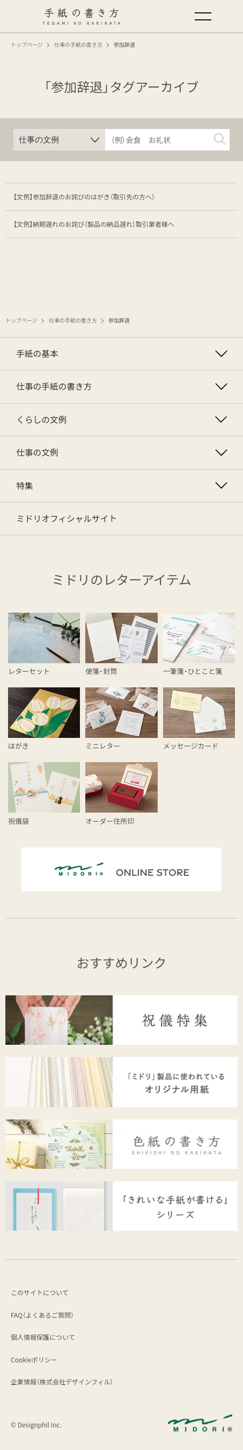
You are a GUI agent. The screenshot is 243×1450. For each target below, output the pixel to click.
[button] (219, 138)
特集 (24, 485)
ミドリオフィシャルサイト (66, 518)
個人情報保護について (43, 1336)
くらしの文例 (41, 419)
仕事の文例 (37, 452)
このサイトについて (40, 1292)
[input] (167, 139)
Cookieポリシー (34, 1359)
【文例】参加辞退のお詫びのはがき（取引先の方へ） (84, 196)
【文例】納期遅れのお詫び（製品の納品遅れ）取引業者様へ (93, 223)
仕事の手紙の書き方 (54, 386)
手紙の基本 (37, 353)
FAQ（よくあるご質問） (42, 1314)
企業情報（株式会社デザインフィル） (62, 1381)
